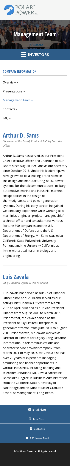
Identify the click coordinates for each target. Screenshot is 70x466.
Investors (35, 54)
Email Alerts (39, 409)
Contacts (9, 109)
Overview (9, 82)
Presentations (13, 91)
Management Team (16, 100)
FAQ (5, 118)
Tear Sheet (39, 419)
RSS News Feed (39, 438)
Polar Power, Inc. (29, 451)
